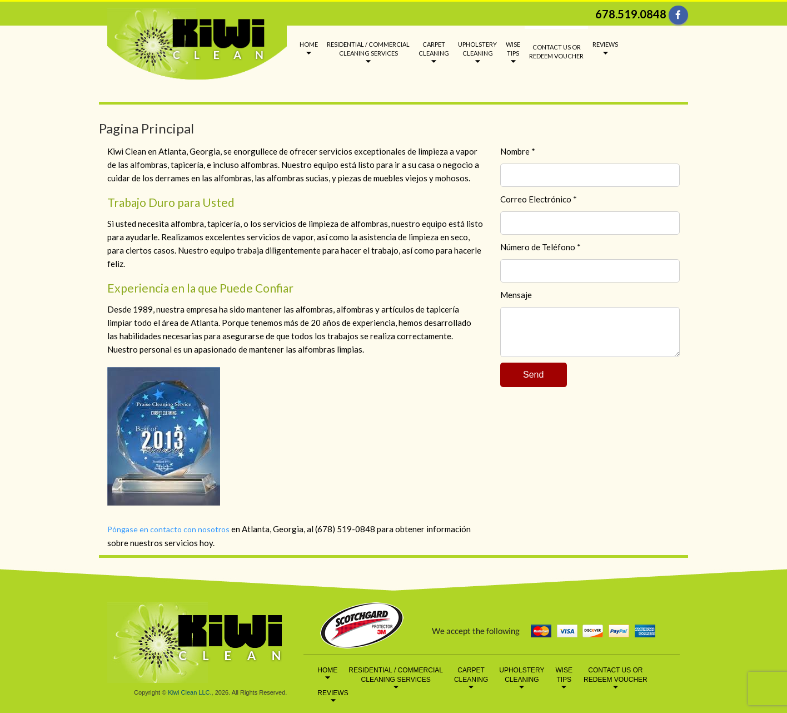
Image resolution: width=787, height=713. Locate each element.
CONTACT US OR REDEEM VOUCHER (556, 51)
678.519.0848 (630, 14)
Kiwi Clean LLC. (189, 692)
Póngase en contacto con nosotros (168, 529)
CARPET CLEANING (434, 49)
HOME (309, 44)
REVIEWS (605, 44)
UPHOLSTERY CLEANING (477, 49)
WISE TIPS (513, 49)
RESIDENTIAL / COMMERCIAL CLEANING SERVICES (368, 49)
